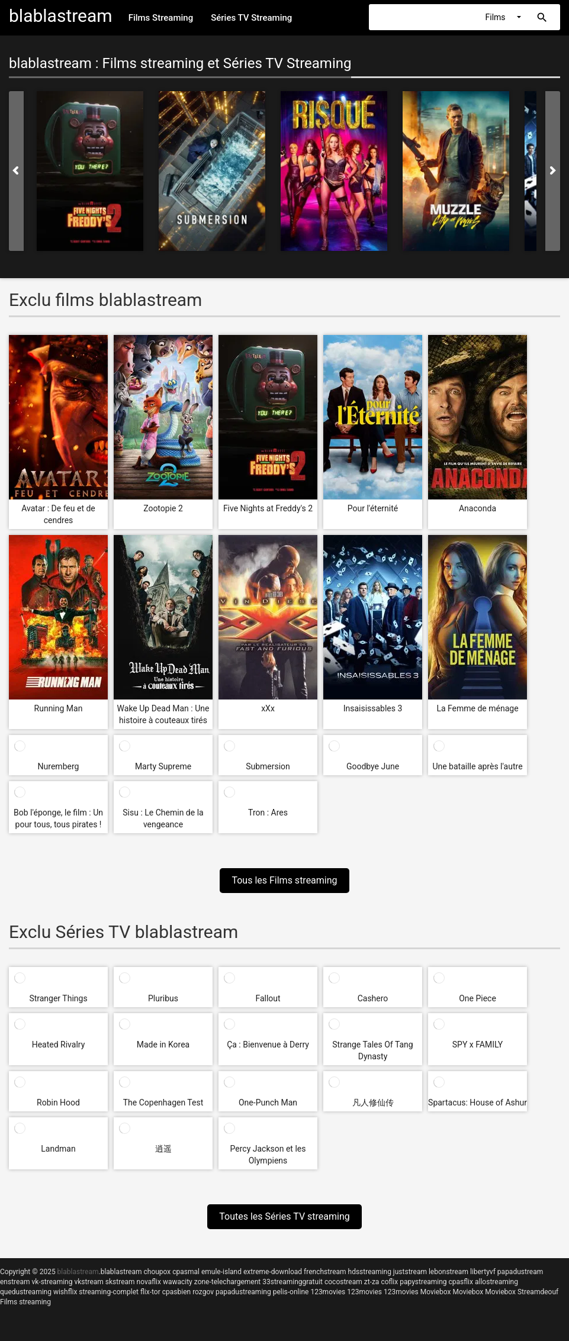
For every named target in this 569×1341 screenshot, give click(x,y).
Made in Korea (163, 1044)
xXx (268, 708)
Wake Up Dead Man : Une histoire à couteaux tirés (163, 714)
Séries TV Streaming (251, 17)
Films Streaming (161, 17)
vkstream (88, 1282)
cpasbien (176, 1292)
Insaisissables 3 (373, 708)
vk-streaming (51, 1282)
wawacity (177, 1282)
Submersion (268, 766)
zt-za (372, 1282)
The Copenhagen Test (163, 1102)
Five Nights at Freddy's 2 (268, 508)
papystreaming (423, 1282)
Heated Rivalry (58, 1044)
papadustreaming (243, 1292)
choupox (157, 1272)
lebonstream (448, 1272)
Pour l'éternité (373, 508)
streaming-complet (109, 1292)
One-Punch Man (268, 1102)
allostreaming (496, 1282)
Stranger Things (58, 998)
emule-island (221, 1272)
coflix (389, 1282)
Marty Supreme (163, 766)
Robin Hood (58, 1102)
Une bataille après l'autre (477, 766)
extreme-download (272, 1272)
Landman (58, 1148)
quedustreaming (26, 1292)
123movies (327, 1292)
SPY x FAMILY (477, 1044)
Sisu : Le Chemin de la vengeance (163, 818)
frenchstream (325, 1272)
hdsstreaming (369, 1272)
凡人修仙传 (373, 1102)
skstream (120, 1282)
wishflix (65, 1292)
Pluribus (163, 998)
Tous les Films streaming (284, 880)
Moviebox (435, 1292)
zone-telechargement (227, 1282)
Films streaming (25, 1302)
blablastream (121, 1272)
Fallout (267, 998)
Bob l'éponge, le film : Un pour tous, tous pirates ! (58, 818)
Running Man (58, 708)
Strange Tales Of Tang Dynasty (372, 1050)
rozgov (203, 1292)
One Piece (477, 998)
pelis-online (291, 1292)
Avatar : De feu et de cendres (58, 514)
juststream (410, 1272)
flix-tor (150, 1292)
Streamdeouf (537, 1292)
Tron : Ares (268, 812)
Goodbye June (372, 766)
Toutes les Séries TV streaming (284, 1216)
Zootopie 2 (163, 508)
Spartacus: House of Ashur (477, 1102)
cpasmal (186, 1272)
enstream (15, 1282)
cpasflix (461, 1282)
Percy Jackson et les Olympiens (268, 1154)
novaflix (149, 1282)
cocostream (343, 1282)
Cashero (373, 998)
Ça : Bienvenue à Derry (268, 1044)
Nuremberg (58, 766)
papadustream (520, 1272)
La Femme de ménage (477, 708)
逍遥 (163, 1148)
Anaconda (477, 508)
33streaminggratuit (292, 1282)
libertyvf (483, 1272)
